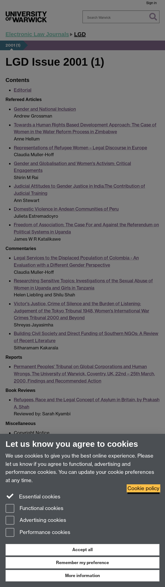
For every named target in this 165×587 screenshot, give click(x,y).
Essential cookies (33, 496)
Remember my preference (82, 562)
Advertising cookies (36, 521)
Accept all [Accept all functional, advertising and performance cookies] (82, 549)
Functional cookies (34, 509)
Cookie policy (143, 488)
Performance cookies (38, 533)
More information (82, 575)
